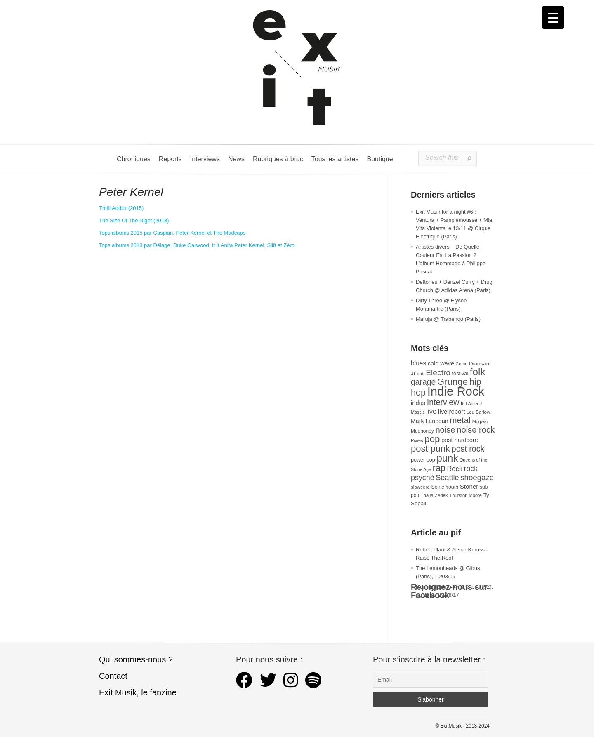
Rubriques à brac (278, 158)
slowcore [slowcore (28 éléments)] (420, 487)
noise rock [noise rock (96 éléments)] (476, 429)
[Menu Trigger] (553, 17)
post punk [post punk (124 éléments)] (430, 448)
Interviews (205, 158)
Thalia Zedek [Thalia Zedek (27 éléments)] (434, 495)
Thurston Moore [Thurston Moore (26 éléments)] (465, 495)
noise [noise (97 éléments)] (445, 429)
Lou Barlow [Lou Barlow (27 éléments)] (478, 412)
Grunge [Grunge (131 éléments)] (452, 382)
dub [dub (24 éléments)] (420, 373)
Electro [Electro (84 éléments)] (438, 372)
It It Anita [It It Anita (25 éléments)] (469, 403)
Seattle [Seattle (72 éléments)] (447, 477)
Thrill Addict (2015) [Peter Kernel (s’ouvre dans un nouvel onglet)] (121, 208)
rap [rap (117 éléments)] (439, 468)
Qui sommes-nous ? (136, 659)
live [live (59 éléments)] (431, 411)
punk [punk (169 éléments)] (447, 458)
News (236, 158)
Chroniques (134, 158)
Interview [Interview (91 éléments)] (443, 402)
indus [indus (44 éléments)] (418, 403)
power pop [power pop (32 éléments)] (423, 460)
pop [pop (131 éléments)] (432, 439)
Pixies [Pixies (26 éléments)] (417, 440)
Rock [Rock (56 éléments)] (454, 468)
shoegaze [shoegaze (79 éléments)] (477, 477)
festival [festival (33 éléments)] (460, 373)
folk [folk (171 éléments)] (478, 371)
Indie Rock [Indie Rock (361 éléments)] (456, 391)
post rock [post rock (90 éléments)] (468, 448)
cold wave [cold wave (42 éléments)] (441, 363)
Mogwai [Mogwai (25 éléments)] (480, 421)
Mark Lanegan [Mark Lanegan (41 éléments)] (429, 421)
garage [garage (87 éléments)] (423, 381)
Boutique (380, 158)
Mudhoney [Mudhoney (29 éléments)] (422, 431)
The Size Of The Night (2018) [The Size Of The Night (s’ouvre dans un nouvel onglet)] (134, 220)
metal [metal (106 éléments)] (460, 420)
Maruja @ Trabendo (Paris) (448, 319)
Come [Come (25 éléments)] (462, 363)
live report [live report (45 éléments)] (451, 411)
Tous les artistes (335, 158)
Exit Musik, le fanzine (138, 692)
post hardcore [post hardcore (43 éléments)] (459, 440)
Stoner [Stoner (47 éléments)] (469, 486)
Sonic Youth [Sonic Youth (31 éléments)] (445, 487)
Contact (113, 675)
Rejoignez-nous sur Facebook (449, 591)
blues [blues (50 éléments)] (418, 363)
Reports (170, 158)
